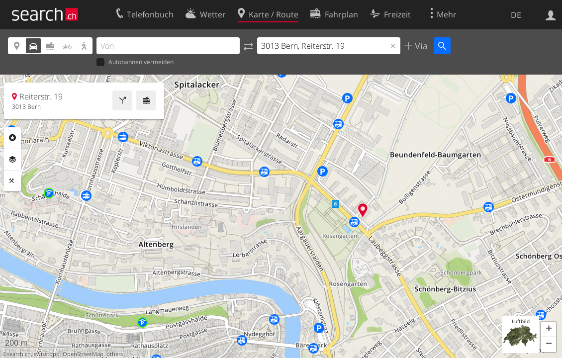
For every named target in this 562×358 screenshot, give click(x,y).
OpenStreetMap (83, 354)
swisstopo (47, 354)
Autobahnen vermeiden (135, 62)
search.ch (19, 354)
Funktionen (12, 181)
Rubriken (12, 137)
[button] (548, 329)
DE (516, 14)
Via (420, 46)
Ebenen (12, 159)
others (114, 354)
